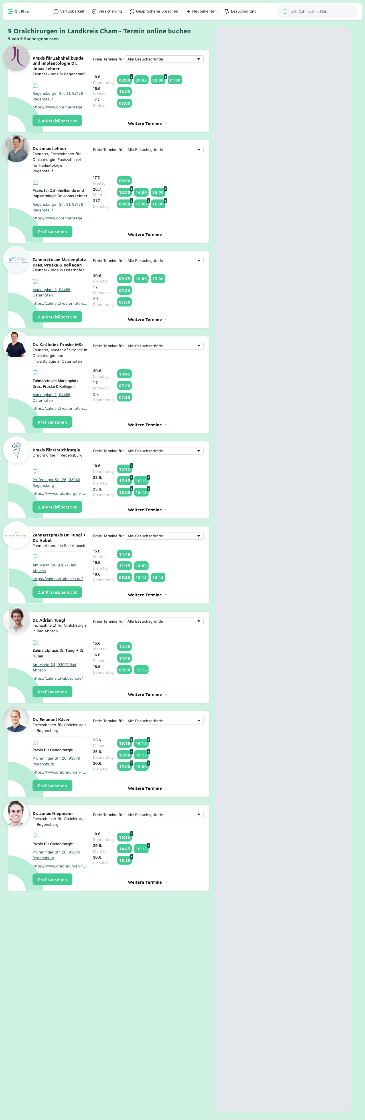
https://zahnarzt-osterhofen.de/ (60, 303)
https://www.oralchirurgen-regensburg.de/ (60, 493)
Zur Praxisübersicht (57, 121)
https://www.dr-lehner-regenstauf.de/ (60, 107)
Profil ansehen (52, 231)
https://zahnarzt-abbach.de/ (58, 578)
